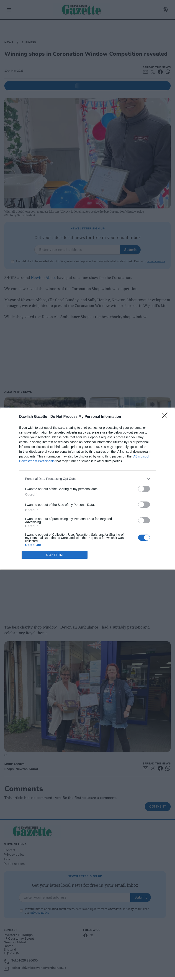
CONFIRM (54, 554)
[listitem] (87, 478)
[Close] (166, 417)
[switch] (144, 489)
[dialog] (87, 488)
